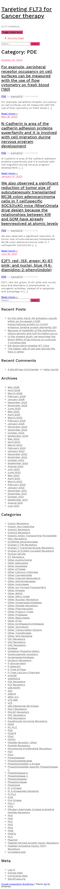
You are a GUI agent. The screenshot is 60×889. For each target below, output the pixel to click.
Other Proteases (17, 614)
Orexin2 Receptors (19, 532)
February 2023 (17, 448)
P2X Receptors (16, 681)
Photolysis (14, 785)
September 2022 (18, 463)
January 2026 (16, 399)
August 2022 (15, 466)
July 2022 (14, 469)
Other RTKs (15, 620)
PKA (10, 815)
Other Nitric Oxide (19, 596)
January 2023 (16, 451)
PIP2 (10, 806)
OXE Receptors (17, 645)
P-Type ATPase (17, 669)
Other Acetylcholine (20, 559)
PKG (10, 827)
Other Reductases (19, 617)
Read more (9, 113)
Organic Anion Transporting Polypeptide (32, 535)
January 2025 (16, 423)
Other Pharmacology (20, 608)
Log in (11, 869)
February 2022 (17, 484)
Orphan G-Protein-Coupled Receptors (31, 550)
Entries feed (15, 872)
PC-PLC (12, 727)
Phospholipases (17, 778)
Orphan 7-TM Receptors (22, 544)
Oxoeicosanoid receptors (23, 654)
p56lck (12, 693)
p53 (10, 690)
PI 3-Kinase (15, 788)
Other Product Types (20, 611)
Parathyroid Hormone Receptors (27, 721)
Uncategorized (17, 851)
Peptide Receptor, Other (22, 742)
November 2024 (17, 429)
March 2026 (15, 393)
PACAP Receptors (18, 712)
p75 (10, 702)
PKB (10, 818)
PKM (10, 830)
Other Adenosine (18, 562)
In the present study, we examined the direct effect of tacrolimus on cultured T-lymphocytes (32, 339)
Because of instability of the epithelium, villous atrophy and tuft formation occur (33, 332)
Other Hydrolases (18, 584)
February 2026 (17, 396)
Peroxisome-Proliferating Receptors (30, 748)
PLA (10, 836)
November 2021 (17, 493)
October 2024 (16, 432)
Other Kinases (16, 590)
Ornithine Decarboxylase (23, 541)
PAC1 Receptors (17, 708)
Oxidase (12, 648)
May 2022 (13, 475)
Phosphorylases (17, 781)
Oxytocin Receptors (19, 660)
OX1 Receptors (16, 639)
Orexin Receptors (18, 523)
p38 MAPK (14, 687)
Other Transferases (19, 632)
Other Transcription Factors (25, 629)
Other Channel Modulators (24, 578)
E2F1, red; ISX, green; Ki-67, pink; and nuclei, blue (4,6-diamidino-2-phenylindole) (27, 265)
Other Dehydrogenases (22, 581)
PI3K (10, 797)
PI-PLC (12, 794)
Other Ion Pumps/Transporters (27, 587)
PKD (10, 824)
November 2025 (17, 405)
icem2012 (16, 96)
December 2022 (17, 454)
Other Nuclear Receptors (23, 599)
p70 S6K (13, 699)
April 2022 (14, 478)
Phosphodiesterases (20, 760)
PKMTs (12, 833)
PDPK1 (12, 739)
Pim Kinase (14, 800)
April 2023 (14, 441)
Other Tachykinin (18, 626)
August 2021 (15, 502)
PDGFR (12, 733)
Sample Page (16, 38)
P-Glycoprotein (17, 663)
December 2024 (17, 426)
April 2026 (14, 390)
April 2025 (14, 414)
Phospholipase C (18, 775)
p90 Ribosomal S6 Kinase (23, 705)
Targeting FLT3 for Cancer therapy (26, 12)
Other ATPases (17, 569)
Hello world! (51, 369)
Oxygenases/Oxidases (21, 657)
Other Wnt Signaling (20, 635)
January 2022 (16, 487)
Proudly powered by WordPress (17, 884)
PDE (3, 96)
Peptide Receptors (19, 745)
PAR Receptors (17, 718)
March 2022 (15, 481)
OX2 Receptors (17, 642)
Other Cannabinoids (20, 575)
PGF (10, 751)
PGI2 (10, 754)
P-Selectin (14, 666)
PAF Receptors (17, 715)
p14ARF (12, 675)
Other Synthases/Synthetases (26, 623)
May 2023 (13, 438)
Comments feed (18, 875)
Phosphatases (16, 757)
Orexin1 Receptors (19, 529)
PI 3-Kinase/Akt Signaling (23, 791)
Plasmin (13, 839)
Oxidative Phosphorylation (24, 651)
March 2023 (15, 445)
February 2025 (17, 420)
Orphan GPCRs (17, 553)
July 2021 (13, 505)
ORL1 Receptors (17, 538)
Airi (45, 884)
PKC (10, 821)
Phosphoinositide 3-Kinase (24, 763)
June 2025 (14, 408)
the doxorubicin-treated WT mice (28, 345)
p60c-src (13, 696)
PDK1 (11, 736)
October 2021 (16, 496)
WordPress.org (16, 878)
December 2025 (17, 402)
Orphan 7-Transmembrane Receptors (31, 547)
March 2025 (15, 417)
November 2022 (17, 457)
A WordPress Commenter (23, 369)
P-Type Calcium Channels (24, 672)
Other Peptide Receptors (23, 605)
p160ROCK (14, 678)
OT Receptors (16, 556)
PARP (11, 724)
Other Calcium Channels (23, 572)
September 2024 (18, 435)
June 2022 (14, 472)
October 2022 (16, 460)
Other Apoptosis (17, 566)
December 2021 (17, 490)
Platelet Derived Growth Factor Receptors (33, 842)
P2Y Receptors (16, 684)
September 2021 (18, 499)
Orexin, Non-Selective (21, 526)
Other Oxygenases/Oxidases (25, 602)
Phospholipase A (18, 772)
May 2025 (13, 411)
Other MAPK (15, 593)
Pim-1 (11, 803)
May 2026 (13, 387)
